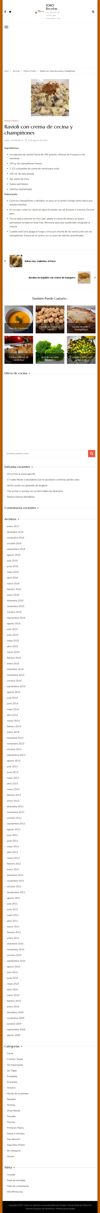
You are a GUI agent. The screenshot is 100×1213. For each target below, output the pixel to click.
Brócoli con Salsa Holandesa (50, 358)
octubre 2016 (14, 543)
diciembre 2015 (15, 600)
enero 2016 (13, 594)
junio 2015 (12, 634)
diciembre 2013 (15, 737)
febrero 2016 (14, 589)
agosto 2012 (13, 829)
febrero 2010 (14, 1000)
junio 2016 (12, 566)
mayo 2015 (13, 640)
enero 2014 (13, 732)
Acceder (11, 1174)
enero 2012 (13, 869)
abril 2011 (12, 920)
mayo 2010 (13, 983)
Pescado (11, 1116)
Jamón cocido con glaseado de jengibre (27, 485)
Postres (11, 1122)
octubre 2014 (14, 680)
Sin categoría (13, 1150)
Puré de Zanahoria (18, 328)
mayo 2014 (13, 709)
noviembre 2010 (15, 949)
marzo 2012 (13, 857)
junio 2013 (12, 772)
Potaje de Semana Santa (50, 328)
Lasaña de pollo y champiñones (81, 328)
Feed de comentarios (18, 1185)
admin (7, 140)
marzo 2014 (13, 720)
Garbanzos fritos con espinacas (81, 358)
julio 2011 (12, 903)
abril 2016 (12, 577)
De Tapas (12, 1070)
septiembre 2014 (16, 686)
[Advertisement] (50, 49)
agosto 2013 (13, 760)
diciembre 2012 (15, 806)
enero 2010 (13, 1006)
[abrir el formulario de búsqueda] (93, 12)
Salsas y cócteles (16, 1133)
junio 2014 (12, 703)
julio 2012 (12, 835)
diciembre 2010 (15, 943)
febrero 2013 (14, 795)
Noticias (11, 1104)
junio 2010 (12, 978)
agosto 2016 (13, 554)
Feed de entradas (16, 1180)
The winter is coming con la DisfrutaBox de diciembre (35, 491)
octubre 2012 (14, 817)
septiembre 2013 (16, 754)
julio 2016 (12, 560)
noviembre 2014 (15, 674)
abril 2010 (12, 989)
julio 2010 (12, 972)
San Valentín (13, 1139)
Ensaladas (12, 1076)
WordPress (50, 1208)
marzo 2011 (13, 926)
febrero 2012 (14, 863)
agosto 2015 (13, 623)
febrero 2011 (14, 932)
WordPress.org (15, 1191)
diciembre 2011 (15, 874)
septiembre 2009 (16, 1029)
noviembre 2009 (15, 1018)
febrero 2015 (14, 657)
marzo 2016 (13, 583)
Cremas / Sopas (15, 1059)
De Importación (15, 1064)
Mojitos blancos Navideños (21, 496)
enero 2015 (13, 663)
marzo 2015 (13, 652)
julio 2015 (12, 629)
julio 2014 (12, 697)
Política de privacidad (65, 1208)
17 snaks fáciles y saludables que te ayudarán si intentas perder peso (43, 479)
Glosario (11, 1087)
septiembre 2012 (16, 823)
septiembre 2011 (16, 892)
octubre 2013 (14, 749)
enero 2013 (13, 800)
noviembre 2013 (15, 743)
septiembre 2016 (16, 549)
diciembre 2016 (15, 531)
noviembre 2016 (15, 537)
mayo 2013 (13, 777)
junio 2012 (12, 840)
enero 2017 (13, 526)
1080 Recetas (51, 7)
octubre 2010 (14, 955)
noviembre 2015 (15, 606)
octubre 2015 (14, 612)
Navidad (11, 1099)
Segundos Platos (16, 1144)
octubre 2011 (14, 886)
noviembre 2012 (15, 812)
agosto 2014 (13, 692)
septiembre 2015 (16, 617)
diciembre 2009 (15, 1012)
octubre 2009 (14, 1023)
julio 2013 (12, 766)
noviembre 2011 (15, 880)
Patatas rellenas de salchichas (18, 358)
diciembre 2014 (15, 669)
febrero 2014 (14, 726)
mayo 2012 (13, 846)
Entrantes (12, 1081)
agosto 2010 (13, 966)
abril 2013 (12, 783)
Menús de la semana (17, 1093)
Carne (10, 1053)
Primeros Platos (11, 121)
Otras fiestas (13, 1110)
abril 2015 (12, 646)
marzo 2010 (13, 995)
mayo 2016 (13, 571)
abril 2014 (12, 714)
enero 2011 (13, 937)
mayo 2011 (13, 915)
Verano (10, 1156)
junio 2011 (12, 909)
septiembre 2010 (16, 960)
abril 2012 (12, 852)
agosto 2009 (13, 1035)
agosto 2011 (13, 897)
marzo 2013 (13, 789)
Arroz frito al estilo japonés (21, 473)
